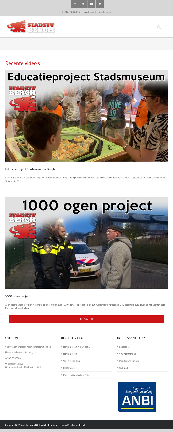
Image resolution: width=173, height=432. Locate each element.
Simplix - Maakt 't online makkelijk (69, 424)
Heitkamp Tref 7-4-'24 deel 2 (76, 346)
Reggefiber (124, 346)
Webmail (123, 367)
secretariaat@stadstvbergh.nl (97, 11)
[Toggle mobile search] (159, 27)
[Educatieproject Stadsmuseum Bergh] (86, 116)
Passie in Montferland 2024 (76, 374)
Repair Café (69, 367)
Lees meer (86, 319)
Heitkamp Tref (70, 353)
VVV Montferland (127, 353)
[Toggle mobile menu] (166, 27)
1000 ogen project (17, 296)
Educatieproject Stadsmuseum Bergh (30, 169)
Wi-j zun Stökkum (71, 360)
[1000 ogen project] (86, 243)
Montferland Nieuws (129, 360)
